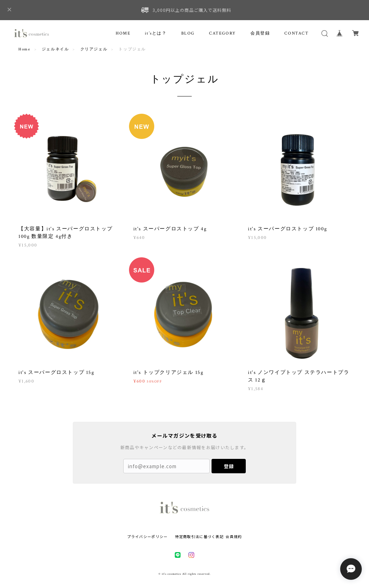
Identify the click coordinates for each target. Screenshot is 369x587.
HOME (123, 33)
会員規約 (234, 536)
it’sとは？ (155, 33)
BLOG (188, 33)
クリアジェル (94, 49)
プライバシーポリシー (147, 536)
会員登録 (260, 33)
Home (24, 49)
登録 (229, 466)
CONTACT (296, 33)
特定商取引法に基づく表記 (199, 536)
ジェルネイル (55, 49)
